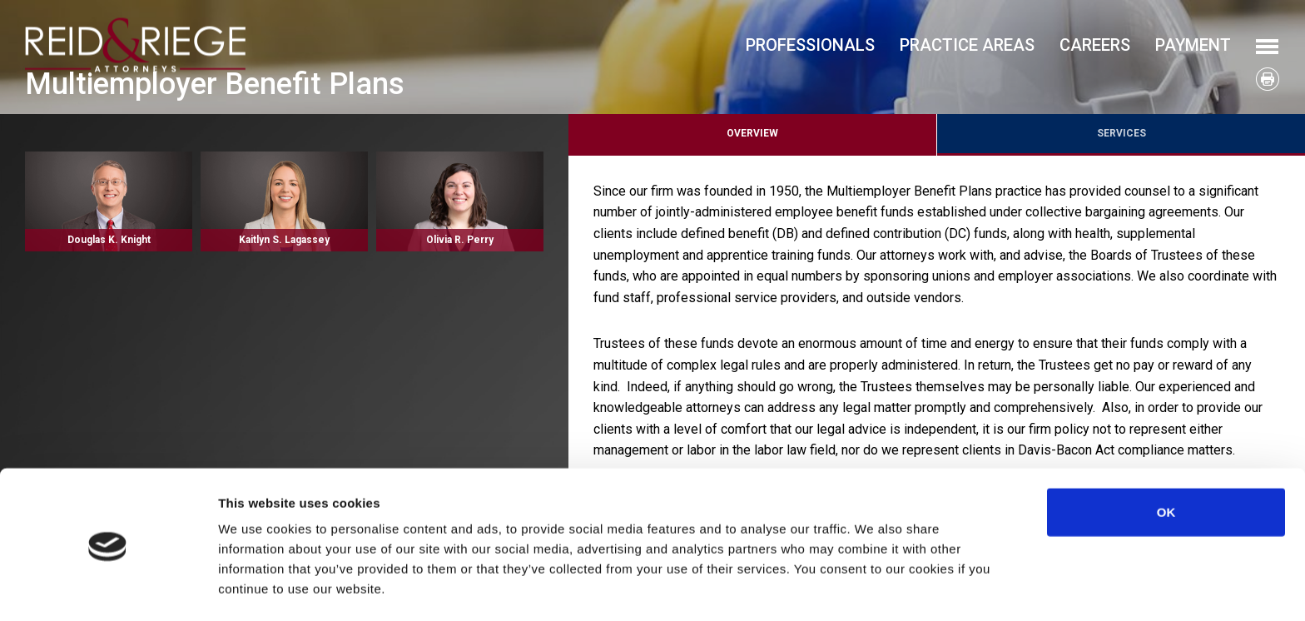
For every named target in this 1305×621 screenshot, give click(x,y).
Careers (1094, 45)
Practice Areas (967, 45)
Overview (752, 133)
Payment (1193, 45)
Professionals (810, 45)
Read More (108, 201)
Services (1121, 133)
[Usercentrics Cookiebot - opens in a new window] (108, 588)
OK (1166, 457)
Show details (873, 588)
